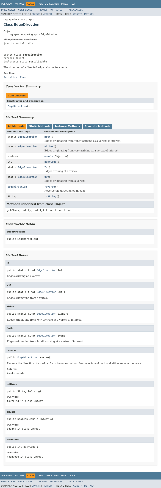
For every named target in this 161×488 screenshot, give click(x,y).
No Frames (56, 10)
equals (49, 156)
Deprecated (52, 4)
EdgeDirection (17, 106)
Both (48, 136)
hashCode (50, 161)
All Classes (76, 10)
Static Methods (39, 126)
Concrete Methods (97, 126)
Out (47, 177)
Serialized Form (15, 77)
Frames (43, 10)
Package (19, 4)
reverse (50, 186)
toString (50, 196)
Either (49, 146)
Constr (36, 14)
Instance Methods (67, 126)
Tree (40, 4)
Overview (6, 4)
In (46, 167)
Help (72, 4)
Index (64, 4)
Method (47, 14)
